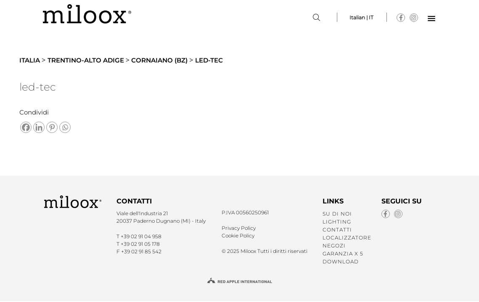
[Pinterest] (52, 127)
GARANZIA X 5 (343, 253)
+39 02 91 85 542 (141, 251)
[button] (431, 19)
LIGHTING (337, 222)
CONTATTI (337, 229)
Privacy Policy (239, 228)
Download (341, 261)
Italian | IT (361, 17)
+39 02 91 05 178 (140, 244)
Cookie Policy (238, 235)
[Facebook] (26, 127)
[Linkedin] (39, 127)
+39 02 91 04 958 (141, 236)
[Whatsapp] (65, 127)
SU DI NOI (337, 214)
